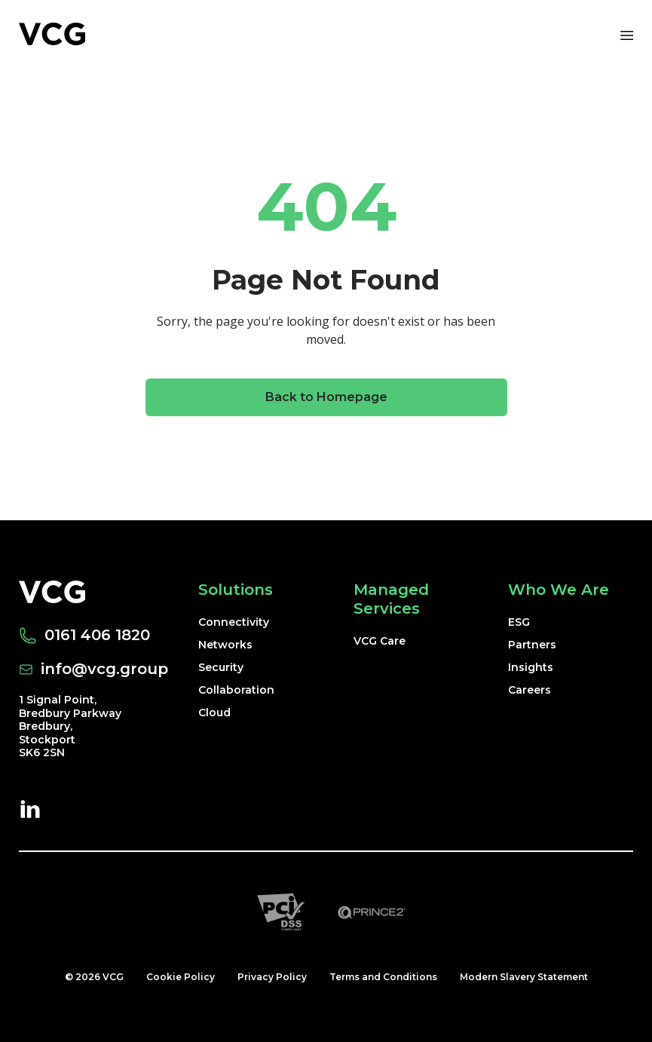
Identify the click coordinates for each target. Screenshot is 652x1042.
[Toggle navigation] (625, 33)
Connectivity (233, 622)
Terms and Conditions (383, 977)
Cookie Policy (180, 977)
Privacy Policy (272, 977)
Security (220, 667)
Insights (530, 667)
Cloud (214, 712)
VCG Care (380, 641)
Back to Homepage (326, 397)
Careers (529, 690)
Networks (225, 644)
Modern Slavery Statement (524, 977)
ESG (519, 622)
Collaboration (236, 690)
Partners (532, 644)
